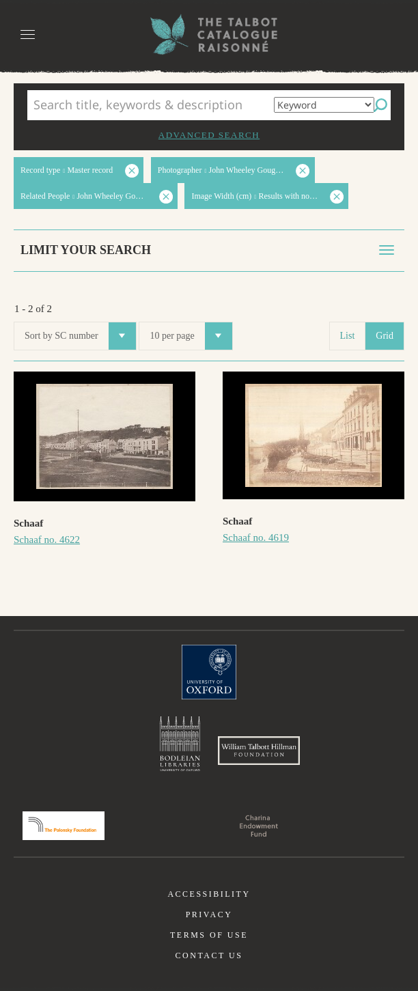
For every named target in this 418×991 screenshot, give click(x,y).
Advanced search (209, 135)
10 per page (191, 336)
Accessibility (208, 894)
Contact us (209, 955)
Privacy (209, 914)
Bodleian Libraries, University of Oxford (180, 743)
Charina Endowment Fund (259, 826)
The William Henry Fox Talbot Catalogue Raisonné (209, 34)
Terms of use (209, 935)
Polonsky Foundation (63, 826)
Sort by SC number (80, 336)
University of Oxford (209, 672)
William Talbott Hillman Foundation (259, 750)
